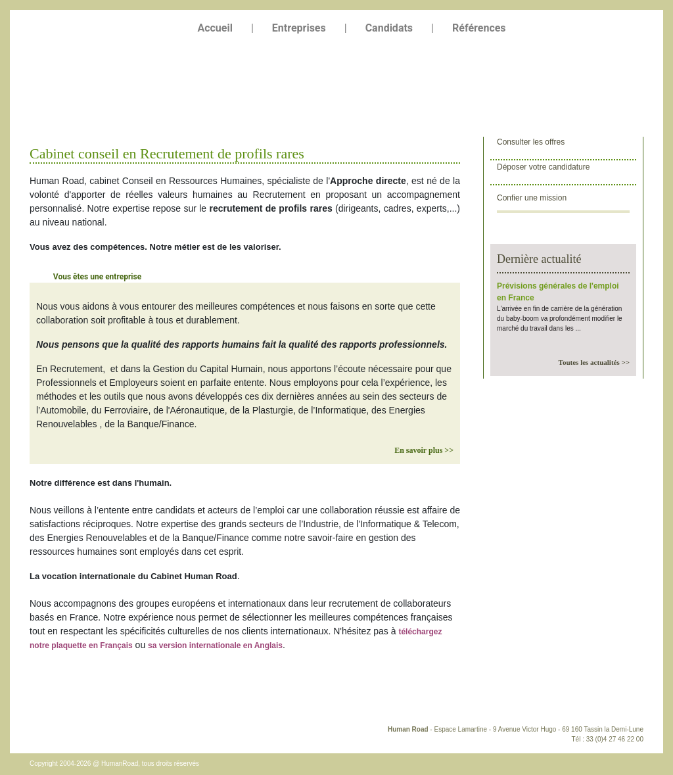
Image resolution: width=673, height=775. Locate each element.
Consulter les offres (531, 144)
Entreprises (299, 28)
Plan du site (151, 701)
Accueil (215, 28)
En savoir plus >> (423, 450)
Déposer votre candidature (543, 169)
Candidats (389, 28)
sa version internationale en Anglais (215, 645)
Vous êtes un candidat (232, 276)
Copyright (236, 701)
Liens (195, 701)
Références (479, 28)
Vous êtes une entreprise (97, 276)
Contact (48, 701)
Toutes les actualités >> (594, 362)
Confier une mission (532, 197)
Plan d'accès (97, 701)
